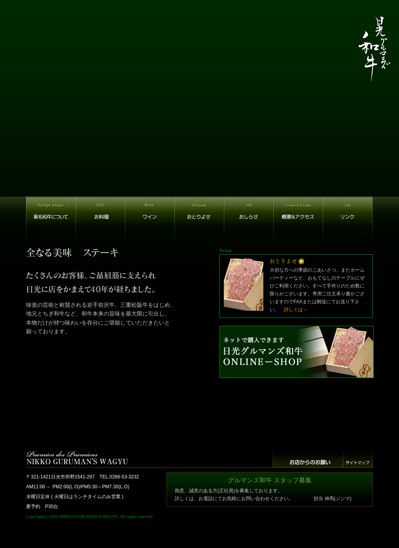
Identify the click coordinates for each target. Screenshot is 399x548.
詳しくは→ (296, 309)
